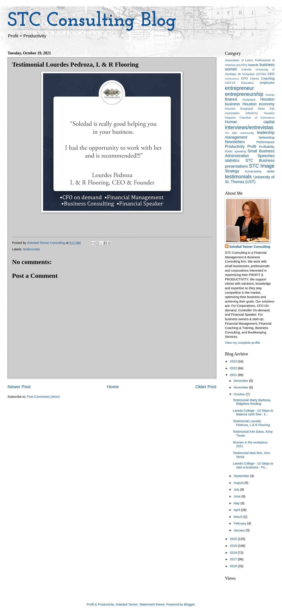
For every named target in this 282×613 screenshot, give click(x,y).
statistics (232, 160)
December (241, 380)
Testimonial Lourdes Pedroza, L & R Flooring (251, 423)
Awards (253, 65)
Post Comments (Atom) (43, 396)
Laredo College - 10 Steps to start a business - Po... (253, 465)
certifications (232, 78)
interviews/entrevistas (249, 127)
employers (267, 82)
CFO (244, 78)
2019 (234, 545)
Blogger (189, 604)
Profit (251, 146)
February (240, 523)
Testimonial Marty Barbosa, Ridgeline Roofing (252, 402)
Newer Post (19, 386)
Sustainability (253, 171)
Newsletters (235, 142)
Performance (265, 142)
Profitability (266, 146)
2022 (234, 368)
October (240, 394)
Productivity (235, 146)
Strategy (232, 171)
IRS (227, 132)
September (242, 476)
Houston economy (258, 104)
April (237, 510)
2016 (234, 566)
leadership (265, 132)
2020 (234, 539)
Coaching (267, 78)
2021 (234, 375)
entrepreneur (239, 88)
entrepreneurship (244, 94)
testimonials (31, 249)
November (241, 387)
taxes (270, 171)
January (240, 530)
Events (270, 94)
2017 (234, 559)
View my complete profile (242, 342)
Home (113, 386)
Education (247, 82)
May (237, 503)
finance (231, 99)
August (239, 483)
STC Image (261, 166)
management (236, 137)
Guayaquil (248, 99)
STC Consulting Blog (92, 21)
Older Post (205, 386)
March (238, 516)
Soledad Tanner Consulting (249, 246)
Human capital (249, 122)
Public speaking (235, 151)
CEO (271, 74)
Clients (254, 78)
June (237, 496)
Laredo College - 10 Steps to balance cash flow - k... (253, 412)
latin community (243, 133)
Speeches (265, 156)
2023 (234, 361)
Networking (266, 137)
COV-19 (230, 82)
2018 (234, 552)
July (237, 489)
